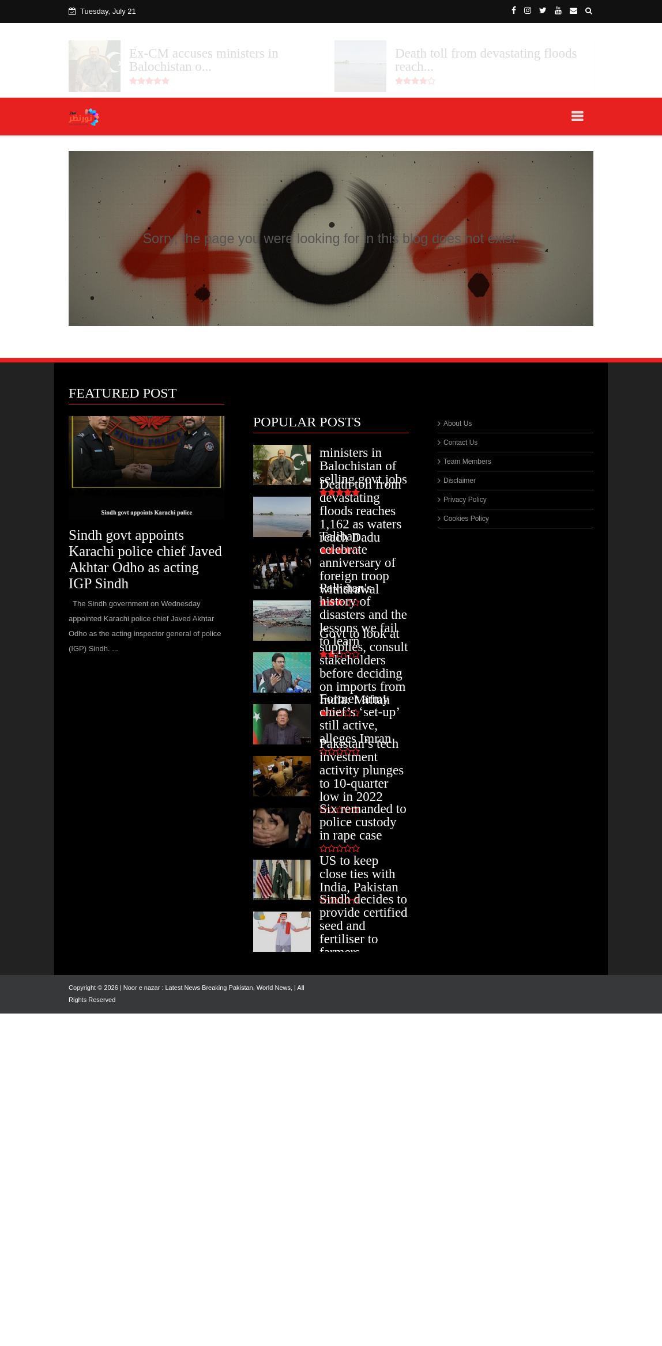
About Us (457, 423)
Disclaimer (459, 481)
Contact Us (460, 442)
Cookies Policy (466, 519)
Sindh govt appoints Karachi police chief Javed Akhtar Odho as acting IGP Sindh (145, 559)
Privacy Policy (465, 500)
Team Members (467, 462)
